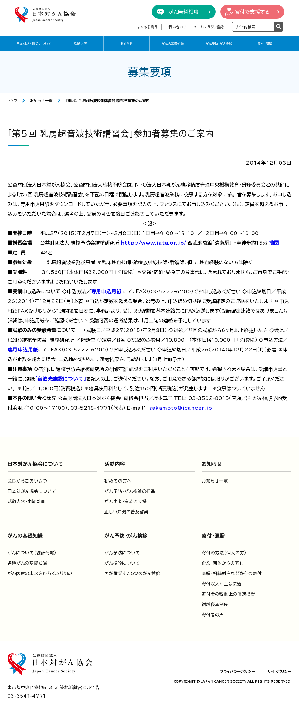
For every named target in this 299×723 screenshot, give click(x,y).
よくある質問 (147, 27)
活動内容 (80, 43)
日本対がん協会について (34, 43)
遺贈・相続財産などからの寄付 (232, 573)
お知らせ (126, 43)
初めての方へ (117, 481)
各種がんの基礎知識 (27, 563)
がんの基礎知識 (173, 43)
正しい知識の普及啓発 (126, 512)
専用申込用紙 (106, 291)
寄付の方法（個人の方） (224, 553)
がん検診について (122, 563)
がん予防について (122, 553)
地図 (274, 242)
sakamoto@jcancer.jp (180, 407)
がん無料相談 (183, 11)
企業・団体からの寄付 (223, 563)
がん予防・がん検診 (219, 43)
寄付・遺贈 (265, 43)
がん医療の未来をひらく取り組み (40, 573)
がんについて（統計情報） (32, 553)
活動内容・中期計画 (27, 501)
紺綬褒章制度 (215, 604)
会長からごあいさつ (27, 481)
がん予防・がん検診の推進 (129, 491)
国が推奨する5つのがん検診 (132, 573)
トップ (13, 100)
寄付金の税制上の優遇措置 (228, 594)
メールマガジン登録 (209, 27)
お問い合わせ (175, 27)
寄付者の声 (213, 615)
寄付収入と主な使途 (221, 584)
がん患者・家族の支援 (125, 501)
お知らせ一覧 (41, 100)
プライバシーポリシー (237, 671)
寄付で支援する (252, 11)
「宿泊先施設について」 (60, 378)
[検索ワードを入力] (253, 26)
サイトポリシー (279, 671)
